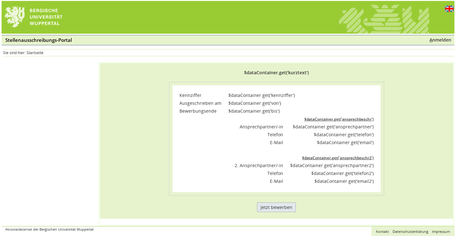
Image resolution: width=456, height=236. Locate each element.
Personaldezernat (18, 230)
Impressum (441, 231)
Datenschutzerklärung (410, 231)
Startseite (35, 52)
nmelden (440, 40)
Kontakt (382, 231)
